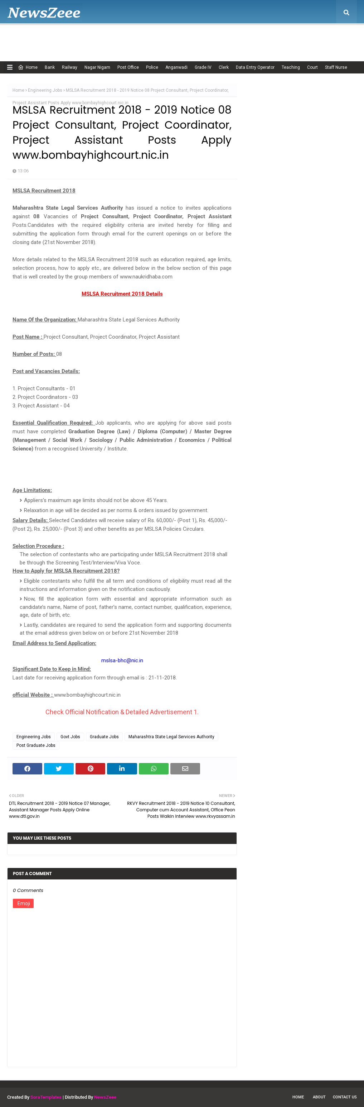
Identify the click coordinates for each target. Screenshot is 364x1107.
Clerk (224, 67)
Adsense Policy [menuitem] (101, 37)
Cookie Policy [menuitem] (144, 37)
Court (312, 67)
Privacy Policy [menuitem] (222, 37)
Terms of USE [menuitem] (263, 37)
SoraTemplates (46, 1097)
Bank (50, 67)
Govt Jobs (70, 736)
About (319, 1097)
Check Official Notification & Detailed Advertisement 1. (122, 712)
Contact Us (345, 1097)
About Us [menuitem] (59, 37)
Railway (69, 67)
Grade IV (203, 67)
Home (28, 67)
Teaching (291, 67)
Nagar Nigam (97, 67)
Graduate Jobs (104, 736)
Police (152, 67)
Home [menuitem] (23, 37)
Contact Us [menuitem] (301, 37)
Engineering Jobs (45, 90)
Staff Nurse (336, 67)
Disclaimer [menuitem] (183, 37)
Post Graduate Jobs (35, 745)
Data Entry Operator (255, 67)
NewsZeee (105, 1097)
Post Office (128, 67)
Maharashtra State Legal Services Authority (171, 736)
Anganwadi (176, 67)
